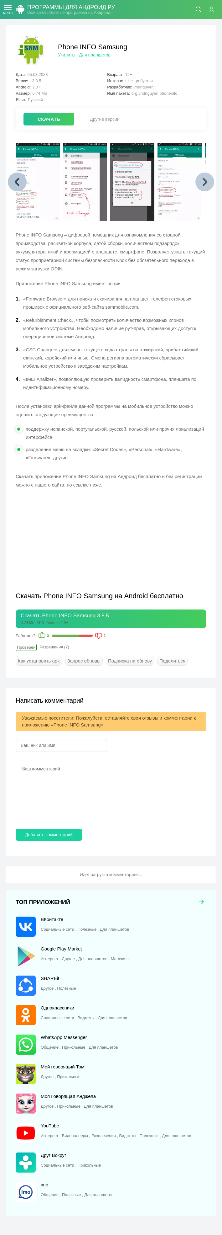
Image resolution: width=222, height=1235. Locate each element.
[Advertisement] (68, 539)
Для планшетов (94, 54)
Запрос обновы (84, 660)
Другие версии (104, 119)
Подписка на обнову (130, 660)
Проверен (26, 647)
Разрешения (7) (54, 647)
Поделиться (172, 660)
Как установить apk (39, 660)
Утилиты (66, 54)
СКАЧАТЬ (49, 119)
